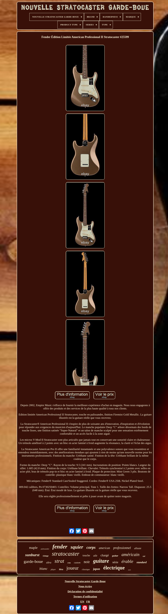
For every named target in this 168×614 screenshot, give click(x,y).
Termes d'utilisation (85, 596)
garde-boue (33, 561)
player (53, 569)
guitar (115, 555)
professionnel (122, 548)
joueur (72, 568)
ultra (48, 562)
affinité (137, 548)
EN (82, 601)
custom (77, 562)
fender (59, 547)
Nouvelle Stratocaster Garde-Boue (85, 581)
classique (86, 569)
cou (69, 562)
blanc (44, 568)
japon (96, 569)
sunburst (32, 555)
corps (91, 547)
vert (129, 570)
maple (33, 548)
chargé (105, 555)
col (144, 556)
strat (59, 561)
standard (141, 562)
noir (87, 562)
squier (77, 547)
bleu (61, 569)
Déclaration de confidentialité (85, 591)
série (115, 562)
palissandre (45, 549)
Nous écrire (85, 586)
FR (88, 601)
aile (95, 555)
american (104, 548)
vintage (46, 556)
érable (127, 561)
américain (130, 554)
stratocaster (65, 554)
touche (86, 555)
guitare (101, 561)
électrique (114, 568)
